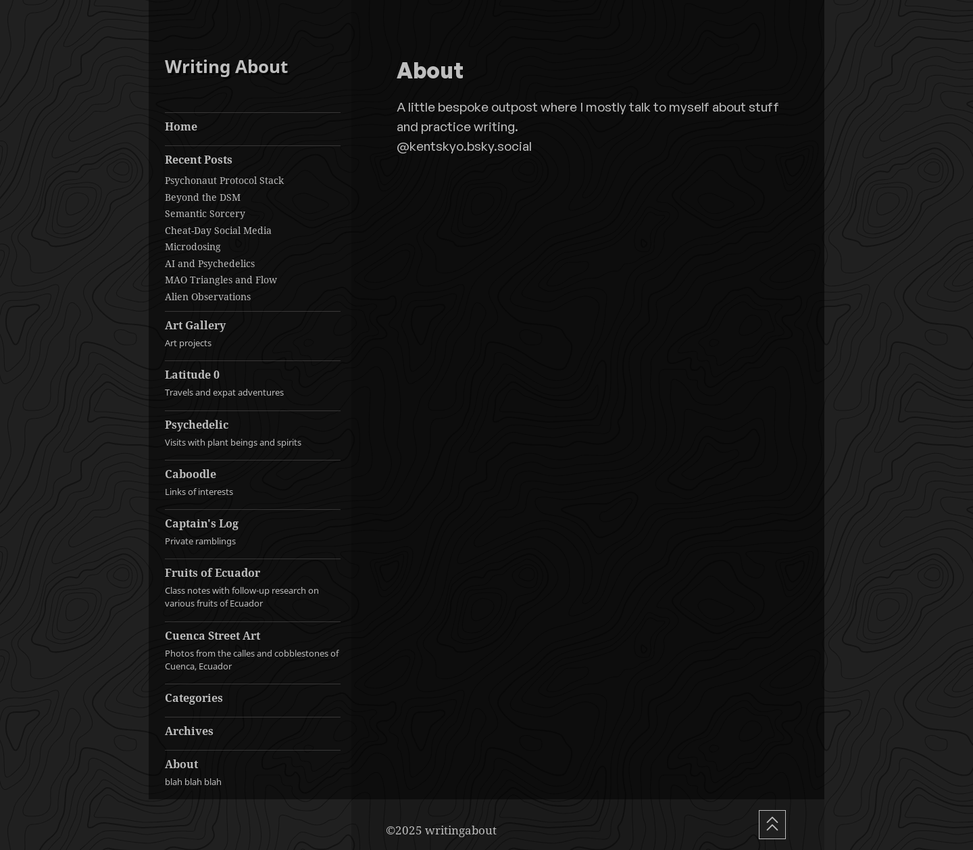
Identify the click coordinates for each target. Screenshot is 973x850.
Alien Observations (208, 296)
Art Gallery (253, 334)
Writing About (226, 66)
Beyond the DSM (203, 197)
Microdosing (193, 246)
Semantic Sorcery (205, 213)
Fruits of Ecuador (253, 587)
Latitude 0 (253, 383)
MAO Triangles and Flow (221, 279)
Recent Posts (198, 159)
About (253, 772)
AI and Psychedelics (210, 263)
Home (181, 126)
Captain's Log (253, 532)
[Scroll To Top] (772, 824)
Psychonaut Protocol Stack (224, 180)
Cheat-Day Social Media (218, 230)
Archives (189, 731)
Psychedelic (253, 433)
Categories (194, 697)
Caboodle (253, 482)
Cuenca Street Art (253, 650)
